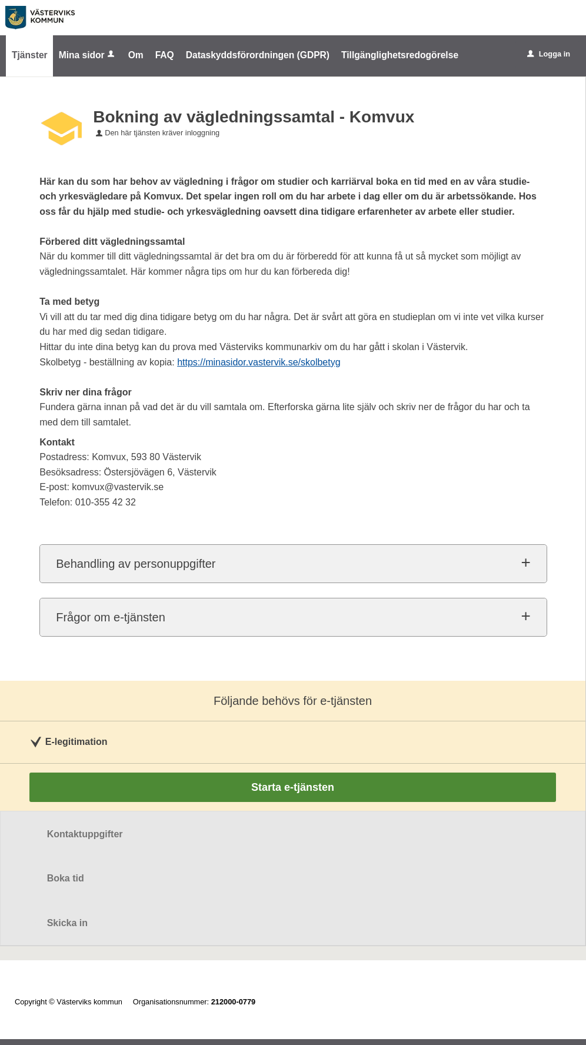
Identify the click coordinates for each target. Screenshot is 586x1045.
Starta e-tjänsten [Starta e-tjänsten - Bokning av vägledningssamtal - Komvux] (292, 787)
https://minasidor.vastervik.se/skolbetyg (258, 362)
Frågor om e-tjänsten (110, 617)
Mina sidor (87, 55)
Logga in (548, 53)
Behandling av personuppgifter (135, 563)
